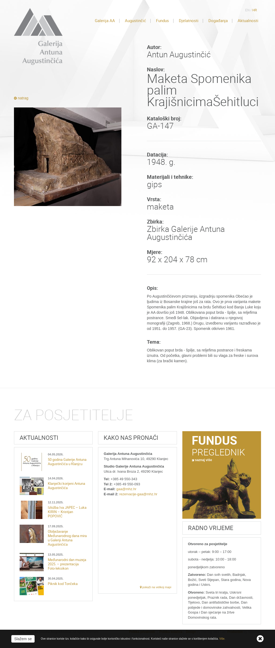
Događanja (218, 20)
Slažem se (23, 639)
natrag (21, 98)
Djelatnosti (188, 20)
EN (247, 10)
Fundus (162, 20)
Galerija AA (105, 20)
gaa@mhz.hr (126, 489)
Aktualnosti (248, 20)
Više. (222, 638)
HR (254, 10)
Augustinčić (135, 20)
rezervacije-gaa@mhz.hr (138, 494)
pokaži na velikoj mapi (155, 587)
